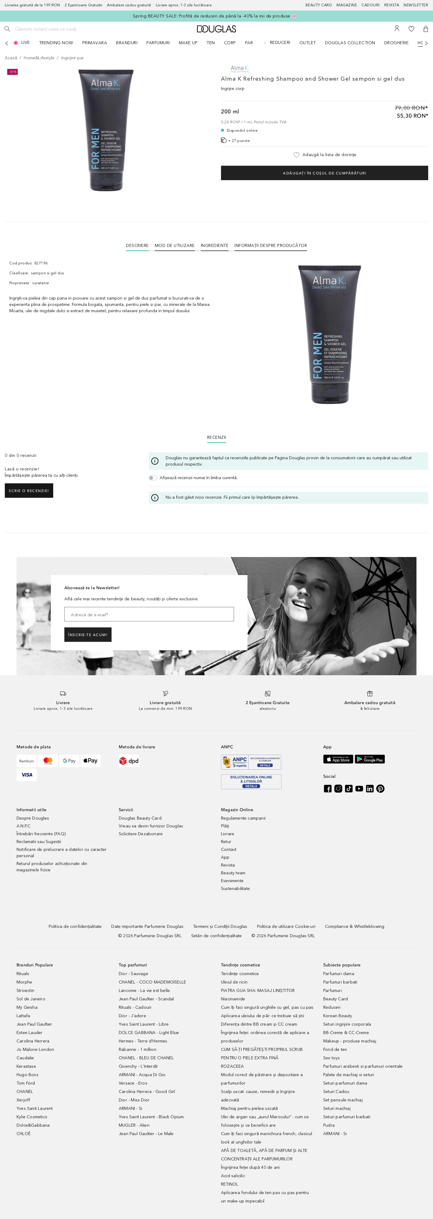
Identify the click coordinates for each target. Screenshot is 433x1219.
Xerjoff (23, 1100)
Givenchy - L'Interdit (138, 1066)
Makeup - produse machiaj (349, 1041)
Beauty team (233, 873)
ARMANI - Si (130, 1108)
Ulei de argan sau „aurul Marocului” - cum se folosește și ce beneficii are (265, 1121)
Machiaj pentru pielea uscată (249, 1108)
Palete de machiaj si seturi (348, 1074)
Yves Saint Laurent (35, 1108)
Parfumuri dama (338, 973)
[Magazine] (348, 5)
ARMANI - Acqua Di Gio (142, 1074)
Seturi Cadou (336, 1091)
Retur (226, 841)
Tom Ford (26, 1083)
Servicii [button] (126, 809)
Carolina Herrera (33, 1041)
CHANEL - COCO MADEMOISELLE (152, 982)
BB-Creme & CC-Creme (346, 1032)
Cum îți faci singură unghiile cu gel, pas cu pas (267, 1007)
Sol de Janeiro (31, 999)
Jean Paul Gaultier (34, 1024)
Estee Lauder (29, 1032)
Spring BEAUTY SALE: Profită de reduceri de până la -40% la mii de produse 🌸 (215, 16)
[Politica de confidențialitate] (75, 926)
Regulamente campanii (243, 818)
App (225, 857)
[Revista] (394, 5)
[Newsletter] (416, 5)
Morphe (24, 982)
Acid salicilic (233, 1175)
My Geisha (27, 1007)
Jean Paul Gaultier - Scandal (146, 999)
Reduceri (332, 1007)
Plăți (225, 826)
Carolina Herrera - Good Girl (147, 1091)
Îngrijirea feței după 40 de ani (250, 1167)
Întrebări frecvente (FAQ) (41, 833)
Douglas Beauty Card (140, 818)
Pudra (329, 1125)
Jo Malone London (35, 1049)
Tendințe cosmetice (240, 973)
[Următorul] (426, 43)
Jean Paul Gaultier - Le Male (146, 1133)
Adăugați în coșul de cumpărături (324, 173)
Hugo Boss (27, 1074)
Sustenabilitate (235, 888)
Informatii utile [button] (31, 809)
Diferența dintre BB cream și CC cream (259, 1024)
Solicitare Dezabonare (141, 833)
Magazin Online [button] (237, 809)
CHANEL (25, 1091)
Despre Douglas (33, 818)
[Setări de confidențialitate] (216, 935)
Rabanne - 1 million (137, 1049)
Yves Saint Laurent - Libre (144, 1024)
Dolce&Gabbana (33, 1125)
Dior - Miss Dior (134, 1100)
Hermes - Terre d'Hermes (143, 1041)
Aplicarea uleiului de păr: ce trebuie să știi (262, 1015)
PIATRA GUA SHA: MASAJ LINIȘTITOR (258, 990)
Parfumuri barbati (340, 982)
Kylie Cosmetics (32, 1116)
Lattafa (23, 1015)
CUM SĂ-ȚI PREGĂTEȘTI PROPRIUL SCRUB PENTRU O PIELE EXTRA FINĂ (262, 1053)
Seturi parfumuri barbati (346, 1116)
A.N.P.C (23, 826)
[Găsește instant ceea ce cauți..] (59, 28)
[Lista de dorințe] (411, 29)
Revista (228, 865)
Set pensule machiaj (343, 1100)
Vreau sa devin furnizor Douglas (151, 826)
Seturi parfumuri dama (345, 1083)
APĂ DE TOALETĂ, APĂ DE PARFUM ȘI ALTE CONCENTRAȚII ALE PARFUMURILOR (264, 1155)
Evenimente (232, 880)
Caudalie (25, 1057)
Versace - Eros (133, 1083)
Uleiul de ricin (234, 982)
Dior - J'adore (132, 1015)
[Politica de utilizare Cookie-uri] (286, 926)
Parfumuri (332, 990)
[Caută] (7, 28)
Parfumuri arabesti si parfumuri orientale (363, 1066)
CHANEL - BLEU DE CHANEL (146, 1057)
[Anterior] (6, 43)
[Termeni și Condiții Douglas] (220, 926)
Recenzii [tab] (216, 437)
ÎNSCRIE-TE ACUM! (88, 635)
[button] (426, 29)
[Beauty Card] (321, 5)
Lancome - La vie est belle (144, 990)
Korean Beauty (337, 1015)
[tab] (137, 245)
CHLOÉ (24, 1133)
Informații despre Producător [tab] (271, 245)
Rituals (23, 973)
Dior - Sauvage (133, 973)
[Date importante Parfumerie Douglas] (147, 926)
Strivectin (25, 990)
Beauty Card (335, 999)
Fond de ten (335, 1049)
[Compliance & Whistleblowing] (354, 926)
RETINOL (229, 1184)
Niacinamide (233, 999)
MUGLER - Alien (134, 1125)
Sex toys (331, 1057)
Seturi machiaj (337, 1108)
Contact (228, 849)
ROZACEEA (232, 1066)
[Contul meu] (397, 29)
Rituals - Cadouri (135, 1007)
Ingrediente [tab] (215, 245)
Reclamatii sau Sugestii (39, 841)
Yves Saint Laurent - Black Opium (151, 1116)
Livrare (227, 833)
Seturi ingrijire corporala (347, 1024)
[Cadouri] (372, 5)
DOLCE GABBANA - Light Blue (149, 1032)
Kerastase (26, 1066)
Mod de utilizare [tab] (175, 245)
